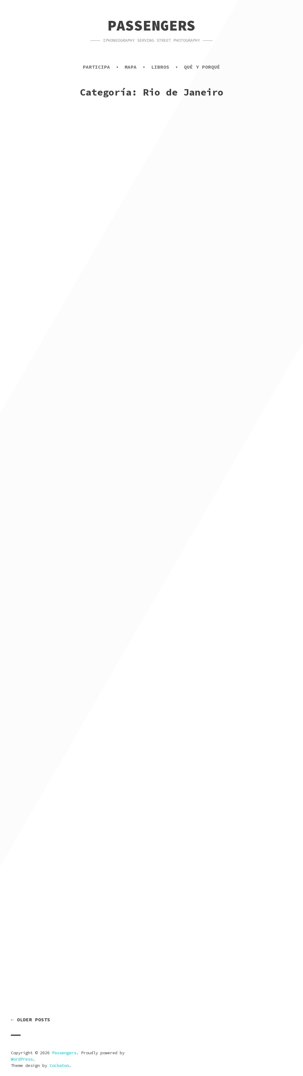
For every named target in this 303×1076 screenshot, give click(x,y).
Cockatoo (59, 1065)
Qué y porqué (202, 67)
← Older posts (30, 1019)
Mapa (131, 67)
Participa (96, 67)
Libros (160, 67)
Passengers (151, 25)
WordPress (22, 1059)
